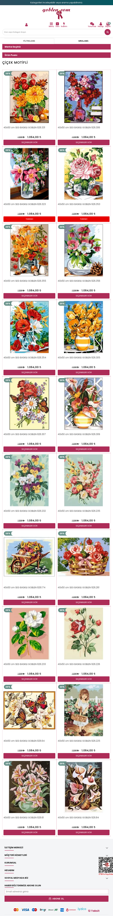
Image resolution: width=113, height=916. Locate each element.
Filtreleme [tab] (29, 41)
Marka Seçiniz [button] (13, 46)
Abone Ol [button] (56, 898)
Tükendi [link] (29, 219)
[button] (108, 32)
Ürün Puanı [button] (11, 55)
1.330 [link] (21, 137)
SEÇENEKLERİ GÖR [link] (29, 142)
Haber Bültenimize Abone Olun (23, 885)
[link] (56, 13)
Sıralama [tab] (83, 41)
